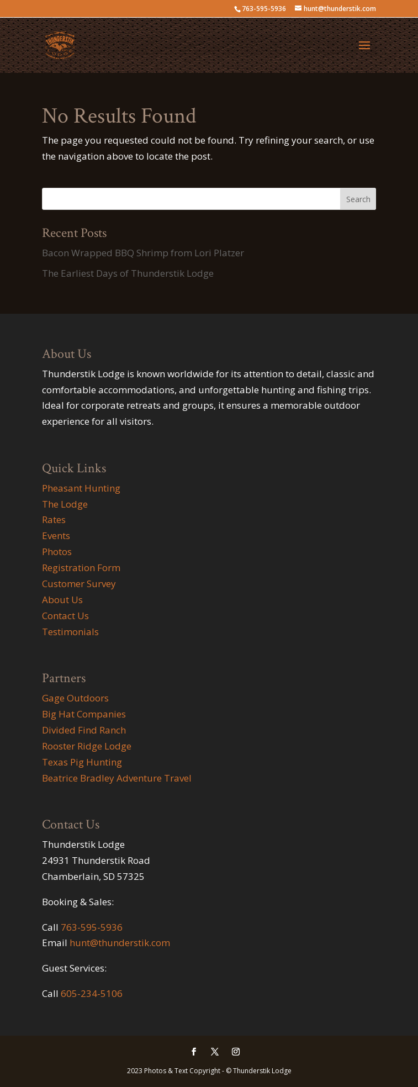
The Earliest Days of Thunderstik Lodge (128, 273)
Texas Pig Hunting (82, 762)
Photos (57, 551)
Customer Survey (79, 583)
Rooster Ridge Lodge (86, 746)
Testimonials (70, 631)
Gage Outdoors (75, 698)
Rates (54, 519)
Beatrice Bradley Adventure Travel (117, 778)
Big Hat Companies (84, 714)
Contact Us (65, 615)
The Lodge (65, 504)
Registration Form (81, 567)
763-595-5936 (92, 927)
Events (56, 535)
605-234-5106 (92, 993)
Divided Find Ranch (84, 730)
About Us (62, 599)
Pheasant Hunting (81, 488)
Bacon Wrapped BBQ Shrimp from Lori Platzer (143, 252)
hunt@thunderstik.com (120, 942)
